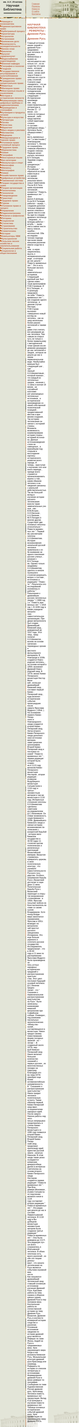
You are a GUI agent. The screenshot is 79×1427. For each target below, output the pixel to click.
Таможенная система (12, 181)
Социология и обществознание (8, 252)
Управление (8, 211)
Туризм (5, 203)
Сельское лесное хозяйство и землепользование (9, 243)
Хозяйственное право (13, 175)
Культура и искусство (13, 117)
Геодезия (6, 69)
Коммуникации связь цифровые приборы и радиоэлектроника (11, 102)
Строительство (9, 228)
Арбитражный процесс (13, 31)
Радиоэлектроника (11, 213)
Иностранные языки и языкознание (12, 92)
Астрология (8, 36)
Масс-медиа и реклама (13, 130)
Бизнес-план (8, 49)
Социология (8, 221)
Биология (6, 51)
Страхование (8, 226)
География (7, 155)
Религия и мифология (13, 216)
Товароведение (9, 196)
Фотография (8, 170)
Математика (8, 133)
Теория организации (12, 188)
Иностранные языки (12, 158)
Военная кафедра (11, 64)
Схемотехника (9, 231)
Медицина (7, 135)
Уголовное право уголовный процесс (10, 144)
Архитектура (8, 34)
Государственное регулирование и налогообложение (9, 73)
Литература (7, 120)
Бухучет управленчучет (7, 55)
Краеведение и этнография (8, 109)
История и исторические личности (12, 97)
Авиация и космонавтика (7, 23)
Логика (5, 122)
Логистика (7, 125)
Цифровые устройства (13, 178)
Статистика (7, 223)
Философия (8, 165)
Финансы (6, 168)
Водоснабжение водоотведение (9, 60)
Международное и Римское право (10, 139)
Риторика (6, 218)
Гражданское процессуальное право (11, 82)
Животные (7, 86)
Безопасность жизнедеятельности (10, 45)
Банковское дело (10, 41)
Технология (7, 193)
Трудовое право (10, 147)
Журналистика (9, 150)
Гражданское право (11, 78)
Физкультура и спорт (12, 163)
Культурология (9, 239)
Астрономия (8, 39)
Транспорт (7, 198)
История (6, 234)
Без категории (9, 160)
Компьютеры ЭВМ (11, 236)
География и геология (13, 66)
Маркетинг (7, 128)
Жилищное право (10, 88)
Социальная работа (12, 248)
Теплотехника (9, 190)
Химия (5, 152)
